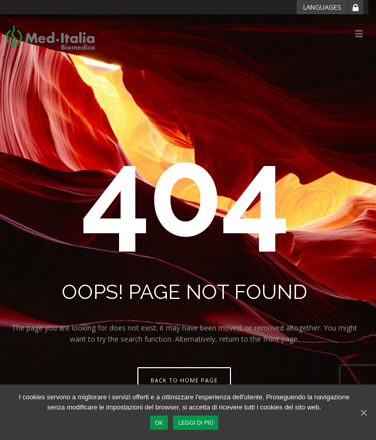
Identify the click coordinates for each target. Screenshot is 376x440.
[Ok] (363, 412)
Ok (159, 423)
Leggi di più (195, 423)
